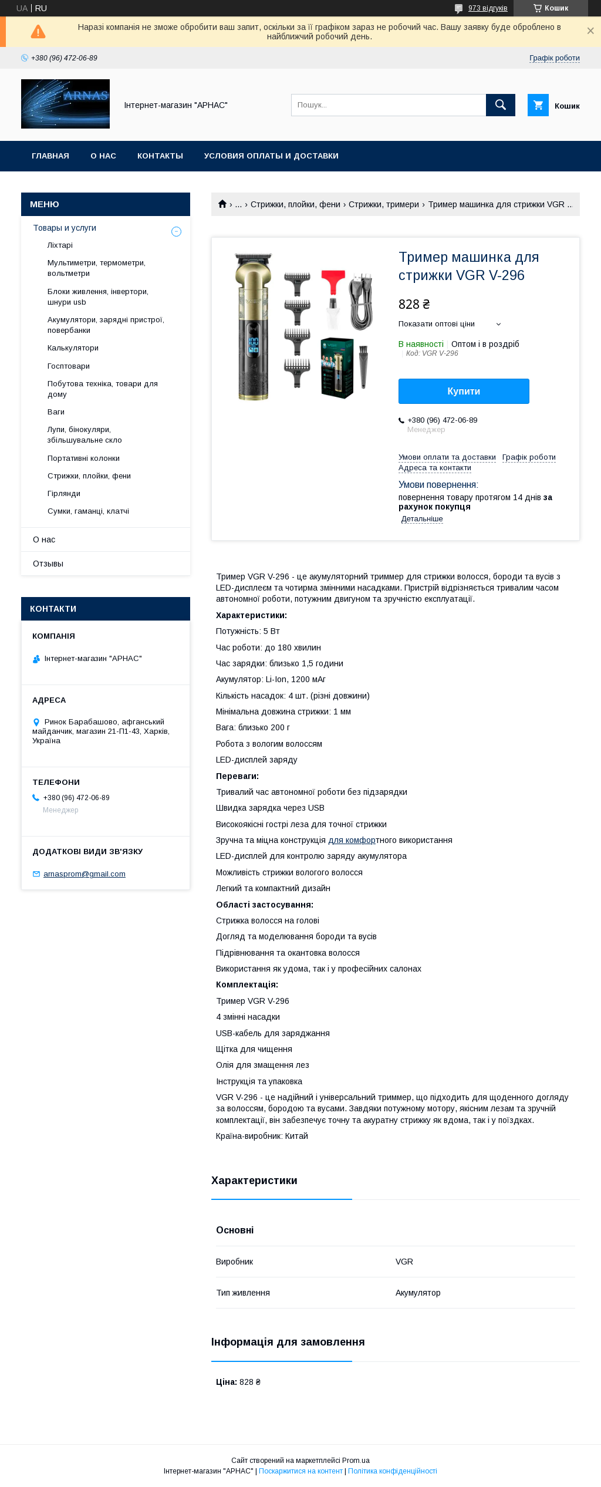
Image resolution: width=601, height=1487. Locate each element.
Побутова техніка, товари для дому (103, 389)
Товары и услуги (64, 227)
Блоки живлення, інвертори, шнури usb (98, 296)
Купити (464, 391)
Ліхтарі (60, 245)
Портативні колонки (84, 458)
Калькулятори (73, 347)
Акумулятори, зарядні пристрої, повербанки (106, 325)
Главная (50, 155)
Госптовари (69, 366)
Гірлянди (64, 493)
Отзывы (48, 563)
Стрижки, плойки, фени (295, 204)
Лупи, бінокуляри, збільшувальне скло (85, 434)
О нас (103, 155)
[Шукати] (500, 105)
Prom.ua (356, 1460)
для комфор (352, 840)
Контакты (160, 155)
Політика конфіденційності (392, 1471)
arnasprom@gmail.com (84, 873)
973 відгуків (488, 8)
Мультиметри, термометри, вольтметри (97, 268)
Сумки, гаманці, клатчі (88, 511)
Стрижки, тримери (384, 204)
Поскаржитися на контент (301, 1471)
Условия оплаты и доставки (271, 155)
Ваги (56, 411)
